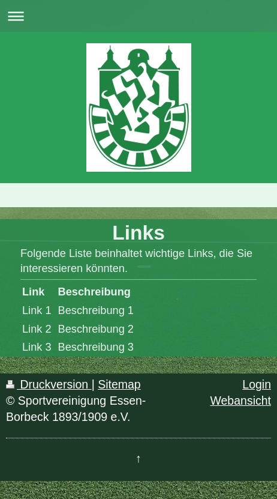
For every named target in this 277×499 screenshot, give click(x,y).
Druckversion (49, 384)
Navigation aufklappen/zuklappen (138, 16)
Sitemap (119, 384)
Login (256, 384)
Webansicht (240, 400)
